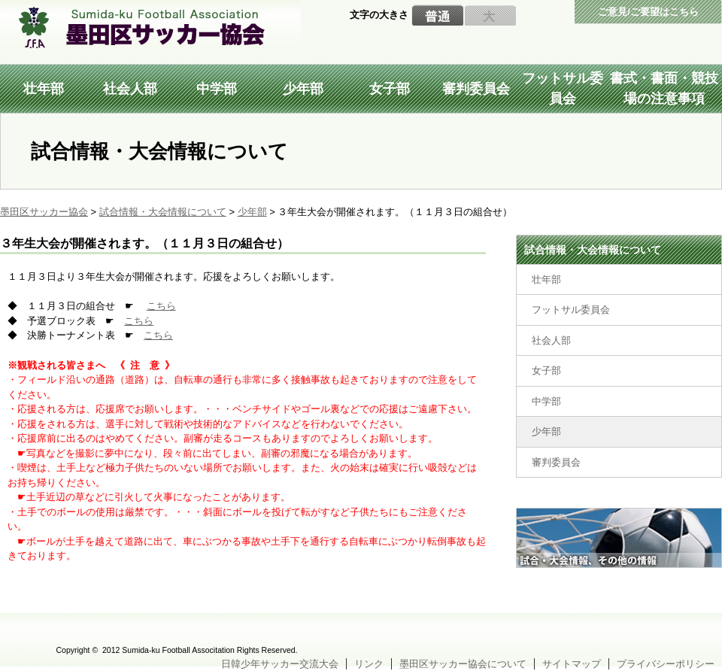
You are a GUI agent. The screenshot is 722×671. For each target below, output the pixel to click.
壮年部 (43, 88)
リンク (369, 663)
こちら (161, 305)
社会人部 (130, 88)
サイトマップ (571, 663)
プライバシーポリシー (665, 663)
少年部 (303, 88)
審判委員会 (476, 88)
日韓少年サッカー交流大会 (279, 663)
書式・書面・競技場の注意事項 (664, 88)
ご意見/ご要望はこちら (648, 11)
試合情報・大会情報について (592, 250)
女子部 (389, 88)
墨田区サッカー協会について (462, 663)
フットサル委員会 (562, 88)
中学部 (216, 88)
